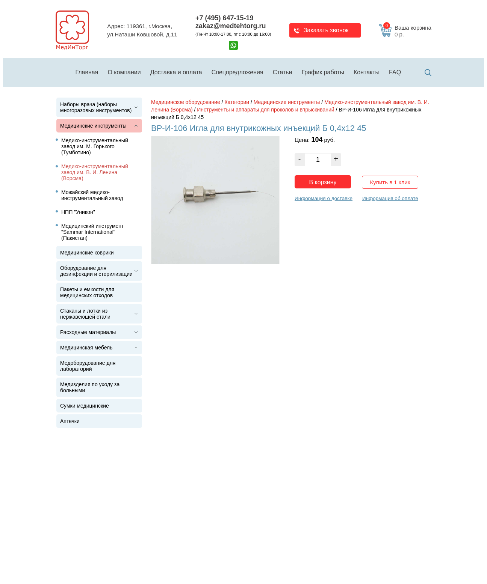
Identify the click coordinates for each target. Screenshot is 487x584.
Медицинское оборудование (185, 102)
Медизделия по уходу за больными (89, 387)
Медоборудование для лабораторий (87, 366)
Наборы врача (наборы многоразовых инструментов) (96, 107)
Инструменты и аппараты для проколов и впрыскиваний (265, 110)
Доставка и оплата (176, 72)
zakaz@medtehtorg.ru (230, 26)
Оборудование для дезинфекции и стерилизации (96, 271)
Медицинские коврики (87, 253)
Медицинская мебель (86, 348)
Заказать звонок (326, 30)
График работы (323, 72)
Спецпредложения (237, 72)
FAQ (395, 72)
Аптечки (70, 421)
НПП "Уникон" (78, 212)
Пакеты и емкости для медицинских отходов (87, 292)
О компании (124, 72)
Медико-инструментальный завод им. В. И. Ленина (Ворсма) (94, 172)
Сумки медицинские (84, 406)
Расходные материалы (88, 332)
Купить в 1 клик (390, 182)
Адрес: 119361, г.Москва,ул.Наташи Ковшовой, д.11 (142, 30)
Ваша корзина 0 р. (407, 31)
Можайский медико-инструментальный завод (92, 195)
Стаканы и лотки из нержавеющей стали (85, 314)
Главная (87, 72)
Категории (236, 102)
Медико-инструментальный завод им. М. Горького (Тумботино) (94, 146)
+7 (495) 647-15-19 (224, 18)
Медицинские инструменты (93, 126)
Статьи (282, 72)
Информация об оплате (390, 198)
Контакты (367, 72)
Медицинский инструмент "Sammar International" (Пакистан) (92, 232)
